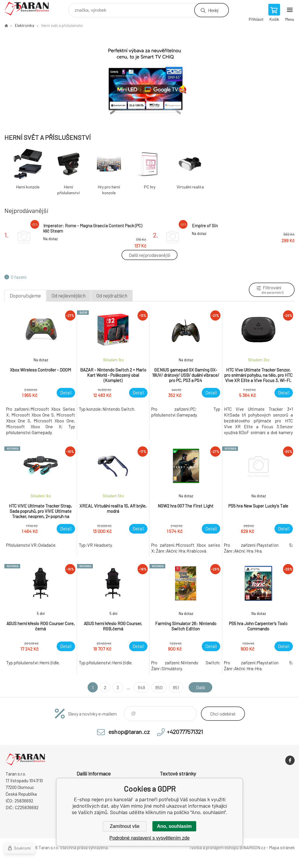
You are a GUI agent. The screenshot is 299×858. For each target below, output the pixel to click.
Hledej (213, 10)
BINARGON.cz (252, 847)
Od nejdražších (111, 295)
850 (158, 687)
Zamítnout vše (124, 826)
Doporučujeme (25, 295)
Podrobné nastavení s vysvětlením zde (149, 837)
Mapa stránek (282, 847)
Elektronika (24, 25)
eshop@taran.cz (129, 731)
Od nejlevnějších (69, 295)
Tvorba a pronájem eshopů (214, 847)
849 (141, 687)
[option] (149, 80)
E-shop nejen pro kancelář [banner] (30, 8)
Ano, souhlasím (174, 826)
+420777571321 (185, 731)
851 (176, 687)
